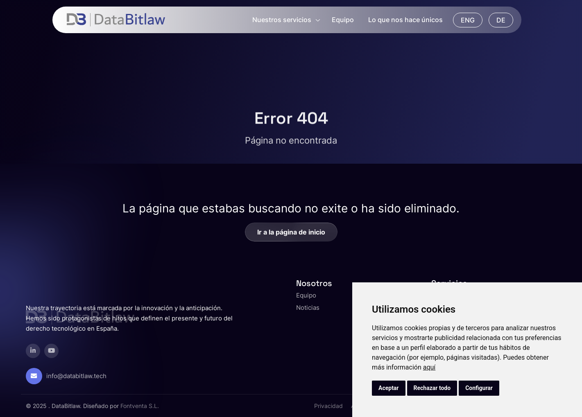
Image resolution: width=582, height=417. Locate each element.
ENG (468, 20)
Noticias (307, 307)
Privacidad (328, 405)
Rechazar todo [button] (432, 388)
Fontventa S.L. (139, 405)
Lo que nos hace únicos (405, 20)
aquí (429, 367)
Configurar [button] (479, 388)
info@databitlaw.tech (76, 376)
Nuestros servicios (281, 20)
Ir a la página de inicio (291, 232)
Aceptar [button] (388, 388)
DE (500, 20)
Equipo (343, 20)
